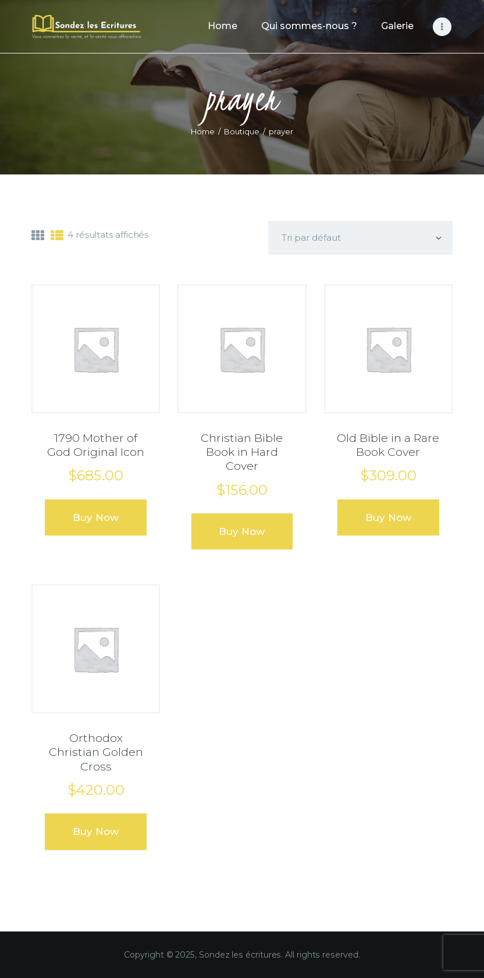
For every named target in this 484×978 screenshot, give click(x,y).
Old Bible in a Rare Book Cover (388, 445)
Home (203, 131)
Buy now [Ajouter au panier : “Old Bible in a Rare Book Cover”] (388, 517)
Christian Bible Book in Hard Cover (242, 452)
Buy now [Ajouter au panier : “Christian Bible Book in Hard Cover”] (242, 531)
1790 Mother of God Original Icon (95, 445)
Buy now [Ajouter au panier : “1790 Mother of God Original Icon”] (96, 517)
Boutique (241, 131)
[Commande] (360, 238)
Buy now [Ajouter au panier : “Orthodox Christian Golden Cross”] (96, 831)
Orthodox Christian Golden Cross (96, 752)
